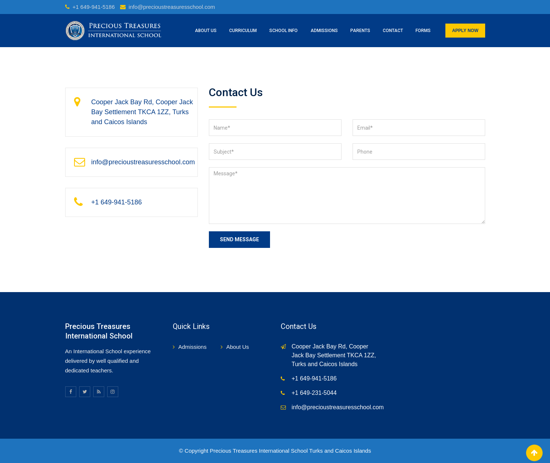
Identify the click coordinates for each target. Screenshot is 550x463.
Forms (423, 30)
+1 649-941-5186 (94, 7)
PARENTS (360, 30)
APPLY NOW (465, 30)
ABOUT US (206, 30)
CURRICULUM (243, 30)
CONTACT (393, 30)
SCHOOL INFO (283, 30)
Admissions (192, 347)
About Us (237, 347)
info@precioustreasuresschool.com (172, 7)
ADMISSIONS (324, 30)
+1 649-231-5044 (314, 393)
